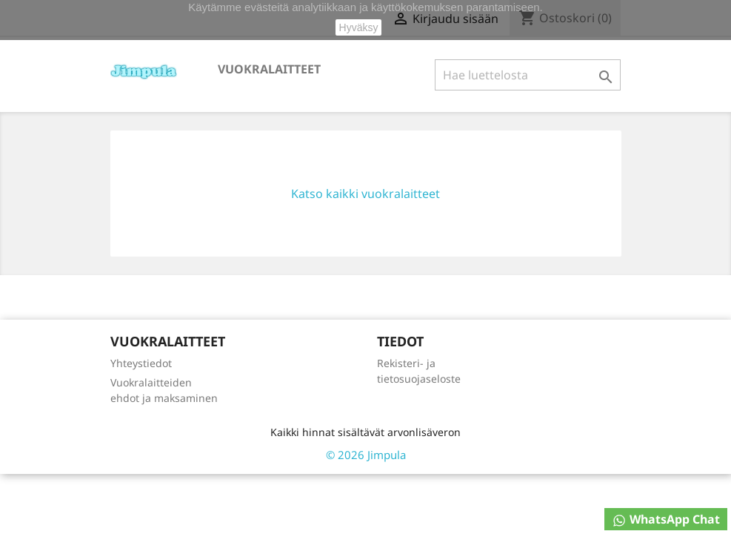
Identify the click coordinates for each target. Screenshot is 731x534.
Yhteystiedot (141, 363)
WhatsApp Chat (666, 519)
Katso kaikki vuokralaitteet (365, 193)
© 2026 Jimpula (366, 454)
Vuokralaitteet (269, 69)
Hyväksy (358, 27)
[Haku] (528, 74)
